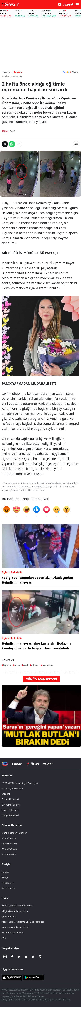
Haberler (7, 775)
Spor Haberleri (9, 843)
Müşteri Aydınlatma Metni (15, 911)
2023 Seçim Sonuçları (13, 788)
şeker (17, 665)
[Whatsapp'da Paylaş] (12, 144)
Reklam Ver (7, 882)
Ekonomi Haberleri (11, 804)
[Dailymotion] (33, 957)
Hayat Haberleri (10, 809)
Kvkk (5, 898)
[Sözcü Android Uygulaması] (33, 977)
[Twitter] (19, 957)
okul (25, 665)
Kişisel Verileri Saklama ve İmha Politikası (23, 921)
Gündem (18, 71)
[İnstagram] (5, 957)
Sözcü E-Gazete (9, 849)
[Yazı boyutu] (76, 144)
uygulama (47, 665)
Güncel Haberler (12, 825)
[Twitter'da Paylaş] (5, 144)
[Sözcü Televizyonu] (5, 764)
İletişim (6, 864)
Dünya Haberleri (10, 815)
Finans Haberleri (10, 799)
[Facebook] (12, 957)
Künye (5, 877)
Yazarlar (6, 793)
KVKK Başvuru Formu (13, 932)
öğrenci (35, 665)
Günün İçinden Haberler (14, 832)
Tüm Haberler (9, 854)
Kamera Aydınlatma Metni (15, 927)
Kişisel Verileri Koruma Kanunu (17, 905)
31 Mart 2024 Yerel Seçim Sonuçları (20, 783)
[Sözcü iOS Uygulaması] (12, 977)
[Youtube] (26, 957)
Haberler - (7, 71)
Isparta (7, 665)
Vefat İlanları (8, 888)
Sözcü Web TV (9, 838)
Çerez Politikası (9, 916)
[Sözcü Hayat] (32, 764)
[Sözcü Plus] (48, 763)
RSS (4, 938)
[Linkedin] (40, 957)
